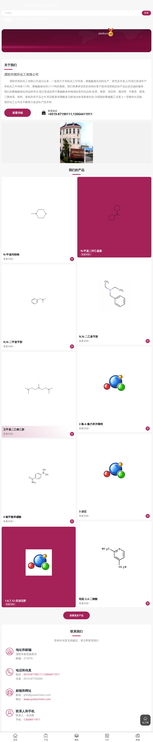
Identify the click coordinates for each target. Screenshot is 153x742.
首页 (15, 737)
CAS (107, 737)
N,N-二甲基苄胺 (12, 342)
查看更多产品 (76, 615)
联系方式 (44, 19)
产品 (46, 737)
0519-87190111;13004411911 (42, 674)
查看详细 (17, 113)
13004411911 (32, 719)
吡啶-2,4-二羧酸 (88, 599)
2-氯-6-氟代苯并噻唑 (91, 424)
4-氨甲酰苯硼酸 (12, 517)
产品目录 (32, 19)
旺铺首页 (7, 19)
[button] (145, 720)
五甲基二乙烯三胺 (13, 429)
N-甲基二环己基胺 (91, 251)
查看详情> (8, 258)
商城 (137, 737)
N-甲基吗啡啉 (11, 254)
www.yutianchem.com (37, 699)
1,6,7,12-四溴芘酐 (15, 601)
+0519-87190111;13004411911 (70, 114)
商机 (76, 737)
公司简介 (19, 19)
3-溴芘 (83, 511)
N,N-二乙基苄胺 (88, 336)
